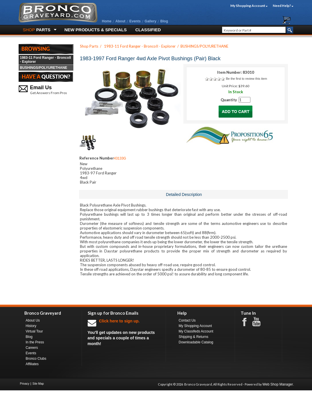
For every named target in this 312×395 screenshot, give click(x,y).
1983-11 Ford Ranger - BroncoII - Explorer (45, 60)
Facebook (247, 321)
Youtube (259, 322)
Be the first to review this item (246, 78)
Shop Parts (89, 46)
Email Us (41, 87)
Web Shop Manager (277, 384)
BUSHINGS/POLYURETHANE (43, 68)
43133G (120, 158)
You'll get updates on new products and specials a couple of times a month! (124, 332)
